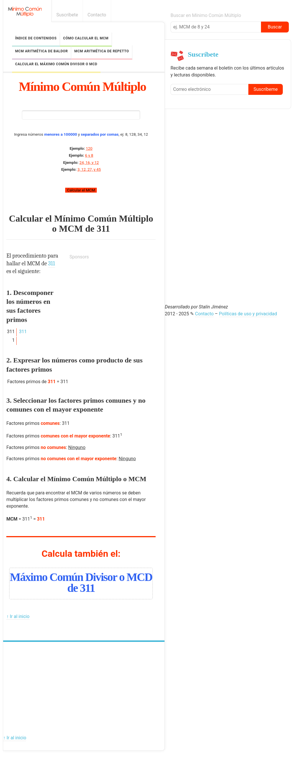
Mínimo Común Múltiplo (82, 86)
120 (89, 148)
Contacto (97, 15)
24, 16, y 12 (89, 162)
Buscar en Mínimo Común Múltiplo (206, 15)
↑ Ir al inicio (17, 616)
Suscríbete (67, 15)
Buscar (275, 27)
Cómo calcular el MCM (86, 38)
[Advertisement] (112, 301)
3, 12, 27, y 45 (89, 169)
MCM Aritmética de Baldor (41, 51)
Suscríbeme (266, 89)
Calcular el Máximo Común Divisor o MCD (56, 64)
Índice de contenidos (36, 38)
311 (103, 228)
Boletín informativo (286, 14)
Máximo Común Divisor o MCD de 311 (81, 582)
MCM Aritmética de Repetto (101, 51)
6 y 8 (89, 155)
